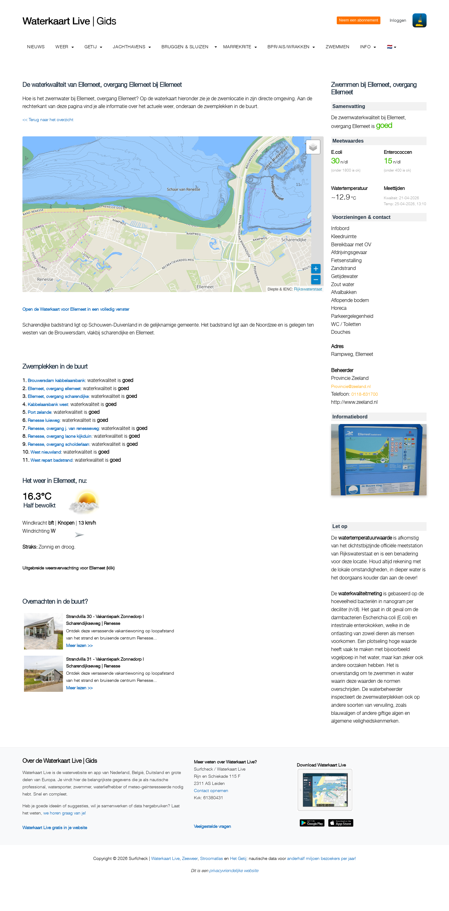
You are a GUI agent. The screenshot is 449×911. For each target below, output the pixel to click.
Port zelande (39, 412)
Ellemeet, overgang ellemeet (54, 388)
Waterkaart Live (165, 858)
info (368, 46)
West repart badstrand (51, 460)
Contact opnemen (211, 790)
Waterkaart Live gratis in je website (54, 827)
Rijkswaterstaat (308, 288)
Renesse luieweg (44, 420)
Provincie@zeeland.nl (351, 386)
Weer (65, 46)
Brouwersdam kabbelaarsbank (56, 380)
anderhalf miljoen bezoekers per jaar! (321, 858)
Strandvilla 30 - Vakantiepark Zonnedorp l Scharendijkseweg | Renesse (105, 620)
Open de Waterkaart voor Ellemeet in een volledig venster (75, 309)
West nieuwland (46, 452)
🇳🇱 (392, 46)
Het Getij (238, 858)
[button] (313, 147)
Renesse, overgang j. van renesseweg (63, 428)
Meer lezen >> (79, 645)
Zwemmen (337, 46)
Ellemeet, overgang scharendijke (58, 396)
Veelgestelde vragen (212, 826)
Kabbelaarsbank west (48, 404)
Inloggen (398, 20)
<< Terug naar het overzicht (47, 119)
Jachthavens (132, 46)
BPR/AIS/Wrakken (291, 46)
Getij (93, 46)
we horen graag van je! (64, 812)
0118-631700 (364, 394)
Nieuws (36, 46)
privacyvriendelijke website (233, 870)
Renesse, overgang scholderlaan (58, 444)
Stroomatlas (211, 858)
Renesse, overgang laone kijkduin (59, 436)
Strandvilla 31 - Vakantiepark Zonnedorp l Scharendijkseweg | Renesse (105, 662)
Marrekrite (240, 46)
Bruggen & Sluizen (185, 46)
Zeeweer (190, 858)
